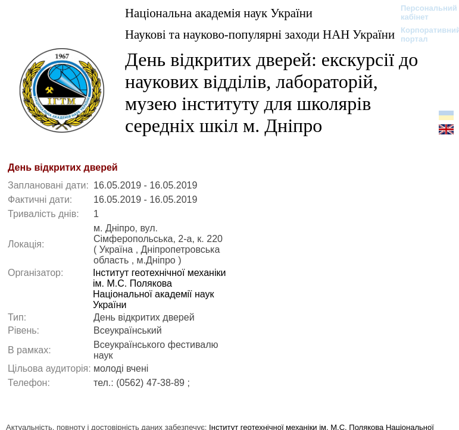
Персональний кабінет (423, 12)
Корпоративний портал (423, 34)
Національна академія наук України (219, 13)
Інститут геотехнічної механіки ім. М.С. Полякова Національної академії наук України (159, 289)
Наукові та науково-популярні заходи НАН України (260, 34)
